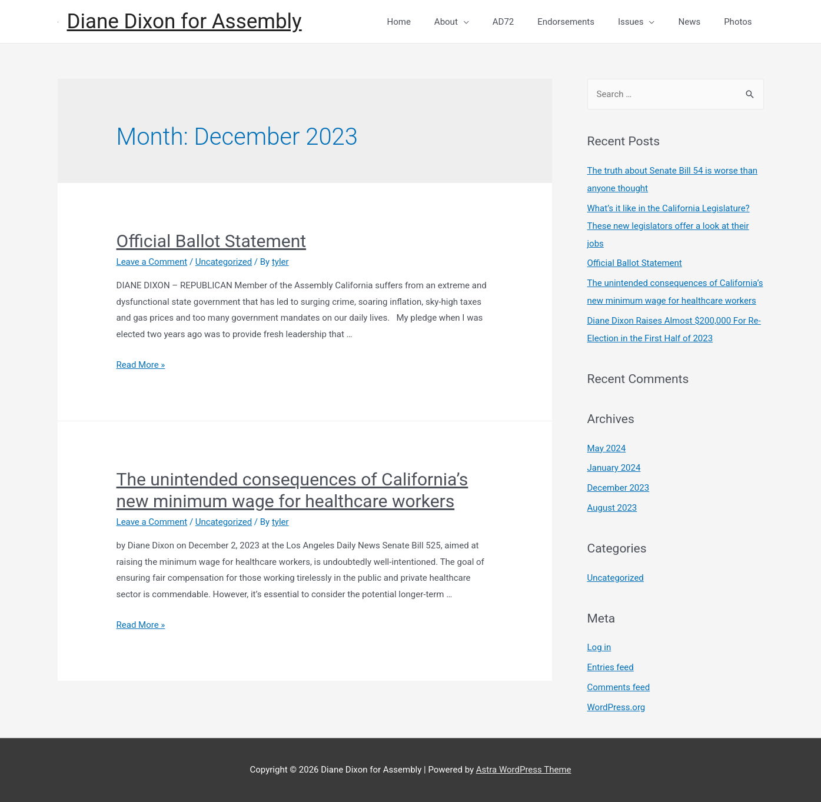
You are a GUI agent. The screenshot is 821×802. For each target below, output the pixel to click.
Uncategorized (223, 262)
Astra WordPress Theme (523, 769)
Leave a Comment (152, 262)
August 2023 (612, 508)
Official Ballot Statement (212, 241)
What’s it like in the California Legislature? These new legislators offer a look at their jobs (668, 226)
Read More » (141, 365)
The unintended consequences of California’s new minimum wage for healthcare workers (292, 490)
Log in (599, 647)
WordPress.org (616, 707)
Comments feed (618, 687)
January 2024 (614, 467)
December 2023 (618, 487)
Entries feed (610, 667)
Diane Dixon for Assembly (184, 21)
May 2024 (606, 448)
